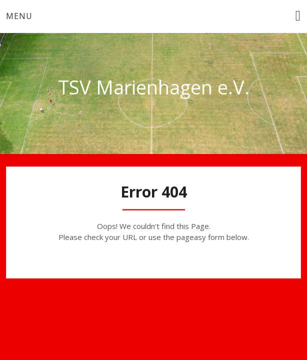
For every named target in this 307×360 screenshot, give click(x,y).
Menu (19, 16)
